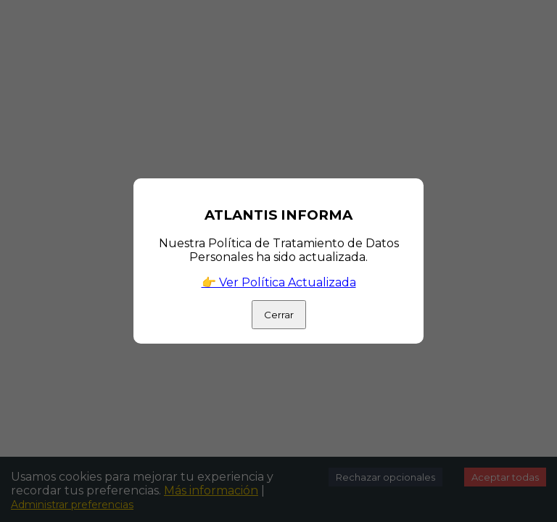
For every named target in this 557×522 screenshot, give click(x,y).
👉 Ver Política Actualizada (279, 282)
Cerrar (279, 314)
